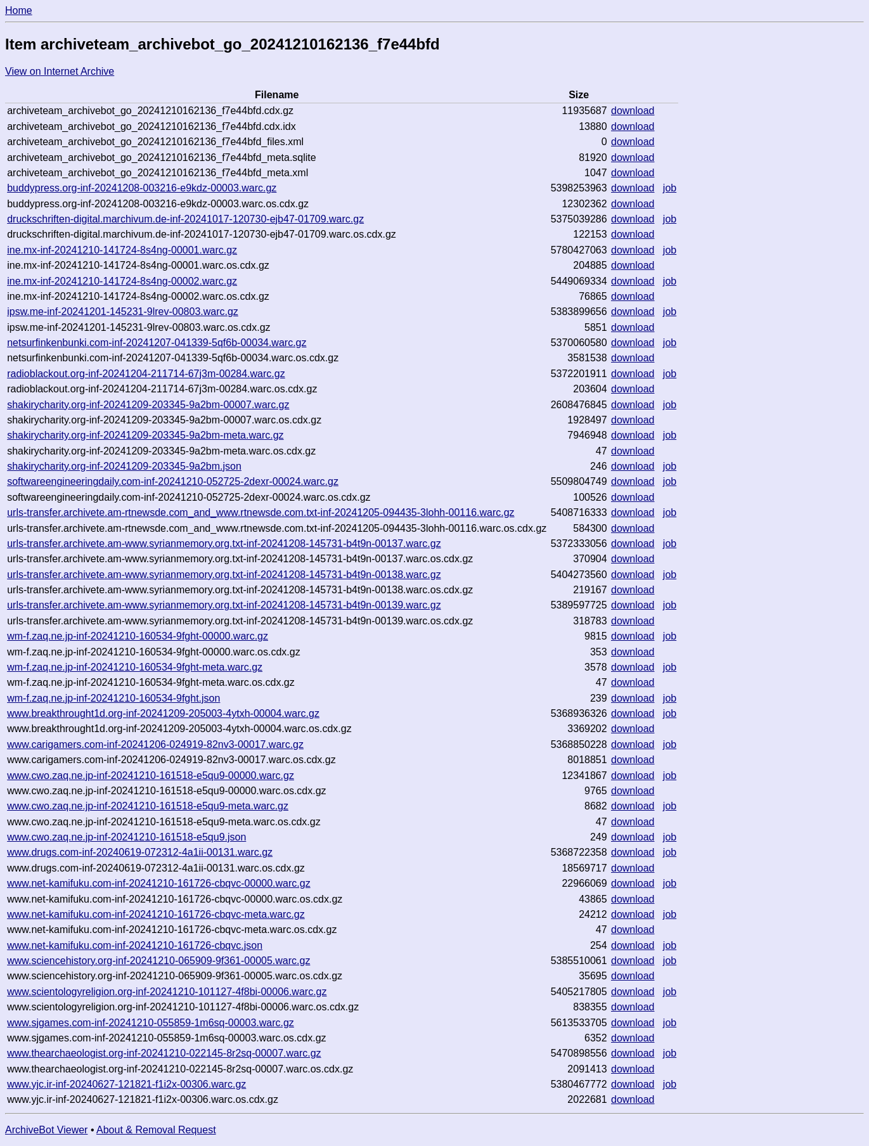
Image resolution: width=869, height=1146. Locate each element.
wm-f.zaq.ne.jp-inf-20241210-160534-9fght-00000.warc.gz (137, 636)
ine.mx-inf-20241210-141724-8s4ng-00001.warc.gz (122, 250)
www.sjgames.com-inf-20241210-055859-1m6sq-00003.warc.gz (150, 1022)
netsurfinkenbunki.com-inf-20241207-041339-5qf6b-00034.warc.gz (156, 342)
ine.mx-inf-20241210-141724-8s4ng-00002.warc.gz (122, 281)
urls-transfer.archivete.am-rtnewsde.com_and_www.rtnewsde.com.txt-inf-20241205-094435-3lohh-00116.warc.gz (260, 512)
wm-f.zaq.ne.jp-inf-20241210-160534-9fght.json (113, 698)
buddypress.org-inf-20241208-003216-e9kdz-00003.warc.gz (141, 188)
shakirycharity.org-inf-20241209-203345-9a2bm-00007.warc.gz (148, 404)
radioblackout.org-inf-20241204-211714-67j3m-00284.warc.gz (146, 373)
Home (18, 10)
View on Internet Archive (59, 71)
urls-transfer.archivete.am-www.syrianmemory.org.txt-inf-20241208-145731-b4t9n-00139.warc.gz (224, 605)
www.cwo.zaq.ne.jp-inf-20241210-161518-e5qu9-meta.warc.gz (147, 806)
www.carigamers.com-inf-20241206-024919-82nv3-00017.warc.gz (155, 744)
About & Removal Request (156, 1129)
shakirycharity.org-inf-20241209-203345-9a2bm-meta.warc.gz (145, 435)
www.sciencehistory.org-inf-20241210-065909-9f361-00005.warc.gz (158, 960)
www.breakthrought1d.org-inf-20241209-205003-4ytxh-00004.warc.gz (163, 713)
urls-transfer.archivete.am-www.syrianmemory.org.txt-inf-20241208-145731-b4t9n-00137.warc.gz (224, 543)
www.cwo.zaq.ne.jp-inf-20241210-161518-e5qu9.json (126, 837)
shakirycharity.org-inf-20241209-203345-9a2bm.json (124, 466)
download (633, 110)
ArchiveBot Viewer (46, 1129)
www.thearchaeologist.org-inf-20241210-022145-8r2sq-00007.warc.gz (164, 1053)
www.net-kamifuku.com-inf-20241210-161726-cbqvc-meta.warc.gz (156, 914)
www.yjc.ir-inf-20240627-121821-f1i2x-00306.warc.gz (126, 1084)
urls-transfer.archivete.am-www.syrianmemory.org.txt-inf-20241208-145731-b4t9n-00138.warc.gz (224, 574)
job (669, 188)
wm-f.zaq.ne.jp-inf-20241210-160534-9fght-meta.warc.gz (134, 667)
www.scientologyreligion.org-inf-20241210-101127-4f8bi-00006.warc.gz (166, 991)
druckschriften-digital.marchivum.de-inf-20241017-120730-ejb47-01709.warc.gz (185, 219)
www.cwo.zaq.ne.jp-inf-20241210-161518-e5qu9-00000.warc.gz (150, 775)
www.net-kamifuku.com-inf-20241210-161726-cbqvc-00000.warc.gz (158, 883)
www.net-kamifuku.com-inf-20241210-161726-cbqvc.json (134, 945)
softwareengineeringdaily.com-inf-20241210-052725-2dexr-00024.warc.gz (172, 481)
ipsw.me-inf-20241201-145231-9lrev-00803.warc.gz (122, 311)
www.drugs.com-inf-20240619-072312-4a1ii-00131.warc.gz (140, 852)
